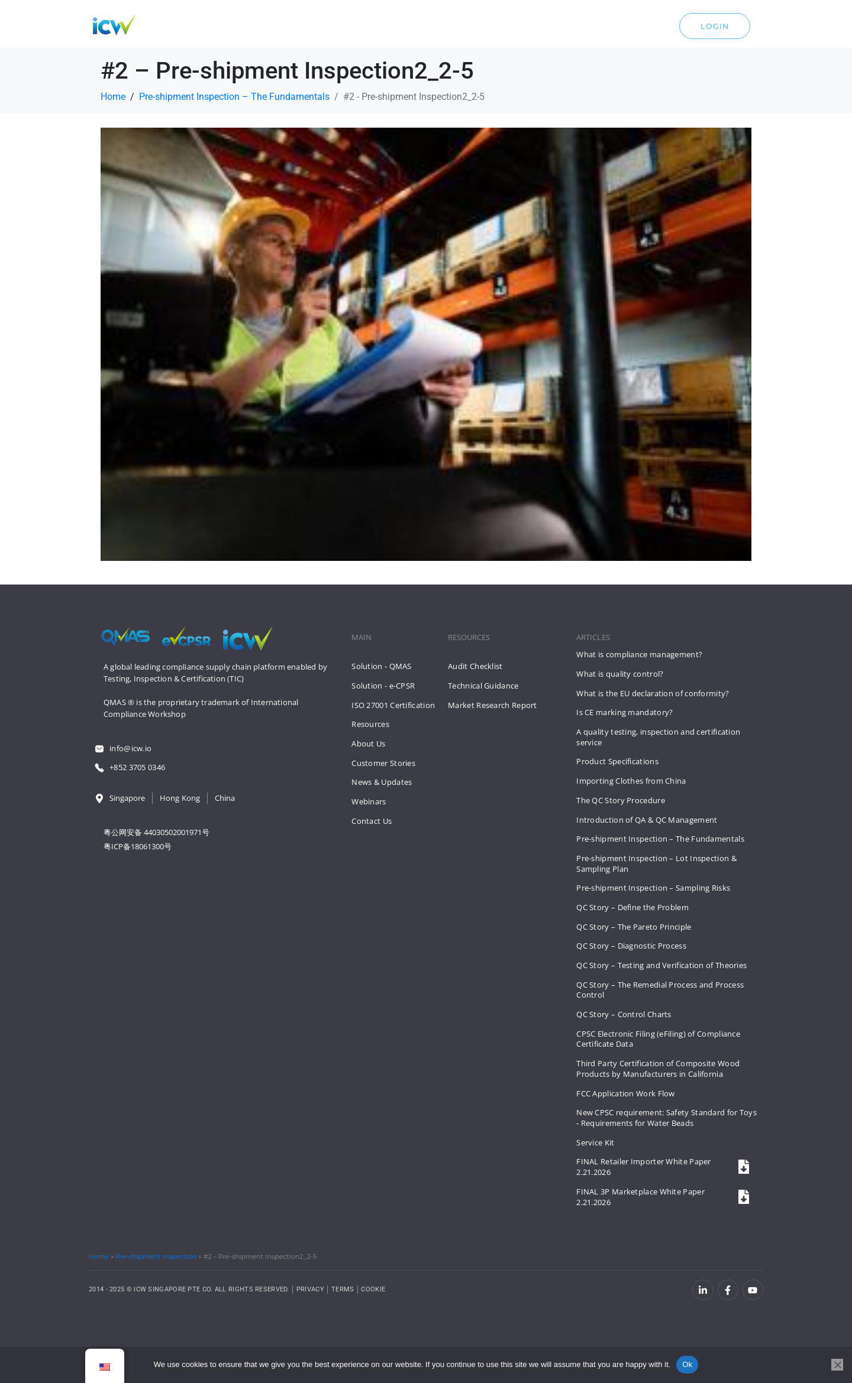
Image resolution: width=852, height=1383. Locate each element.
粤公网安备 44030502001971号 (156, 832)
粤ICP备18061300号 (138, 846)
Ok (687, 1364)
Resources (408, 28)
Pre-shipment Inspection (155, 1256)
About (464, 28)
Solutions (335, 28)
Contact (521, 28)
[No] (837, 1365)
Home (99, 1256)
